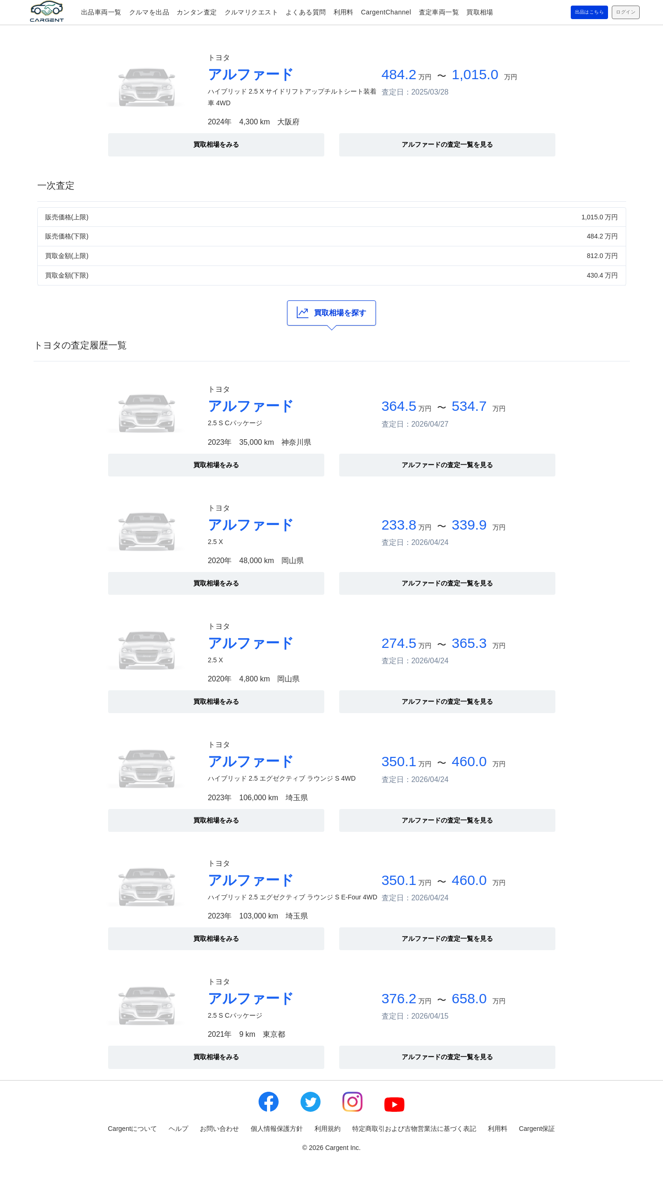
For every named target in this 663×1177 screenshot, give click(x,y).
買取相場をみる (216, 144)
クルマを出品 (149, 12)
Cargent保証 (537, 1128)
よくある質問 (306, 12)
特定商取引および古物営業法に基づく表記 (414, 1128)
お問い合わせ (219, 1128)
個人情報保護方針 (277, 1128)
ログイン (621, 12)
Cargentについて (132, 1128)
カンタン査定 (197, 12)
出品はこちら (575, 12)
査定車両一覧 (439, 12)
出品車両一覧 (101, 12)
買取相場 (479, 12)
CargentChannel (386, 12)
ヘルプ (178, 1128)
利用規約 (327, 1128)
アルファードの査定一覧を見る (447, 144)
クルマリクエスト (251, 12)
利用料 (344, 12)
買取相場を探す (331, 312)
